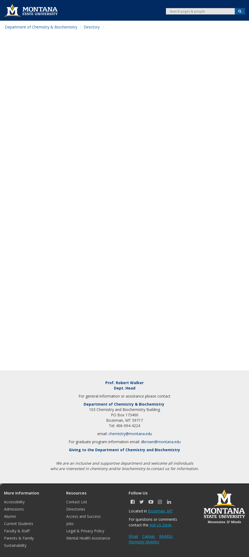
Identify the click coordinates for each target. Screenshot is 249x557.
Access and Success (83, 516)
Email (133, 536)
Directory (92, 27)
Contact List (76, 501)
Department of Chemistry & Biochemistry (41, 27)
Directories (75, 509)
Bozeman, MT (160, 511)
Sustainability (15, 545)
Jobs (70, 523)
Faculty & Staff (16, 530)
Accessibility (14, 501)
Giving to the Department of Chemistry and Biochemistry (124, 449)
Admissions (14, 509)
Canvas (148, 536)
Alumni (10, 516)
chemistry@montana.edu (130, 433)
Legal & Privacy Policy (85, 530)
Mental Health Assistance (88, 538)
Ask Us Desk (160, 524)
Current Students (18, 523)
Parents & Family (19, 538)
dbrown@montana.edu (161, 441)
